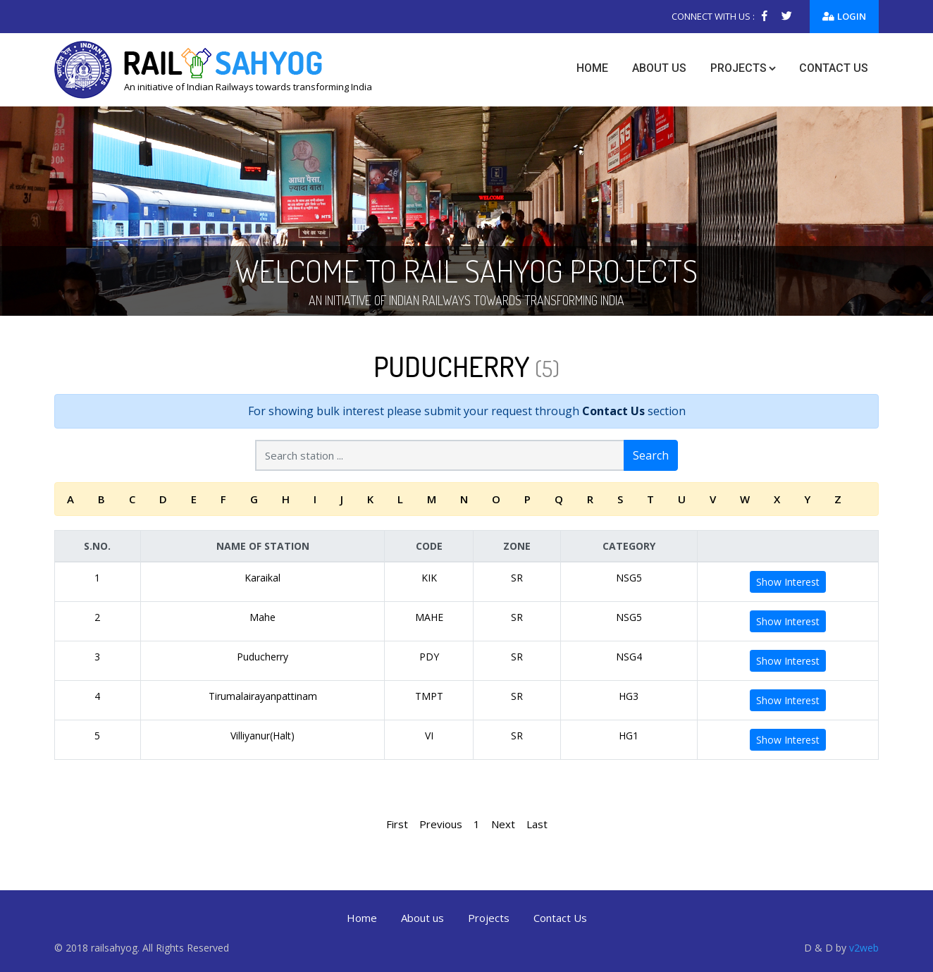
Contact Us (613, 411)
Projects (738, 68)
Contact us (833, 68)
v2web (864, 947)
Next (503, 824)
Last (537, 824)
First (397, 824)
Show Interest (788, 582)
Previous (440, 824)
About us (659, 68)
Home (592, 68)
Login (844, 16)
